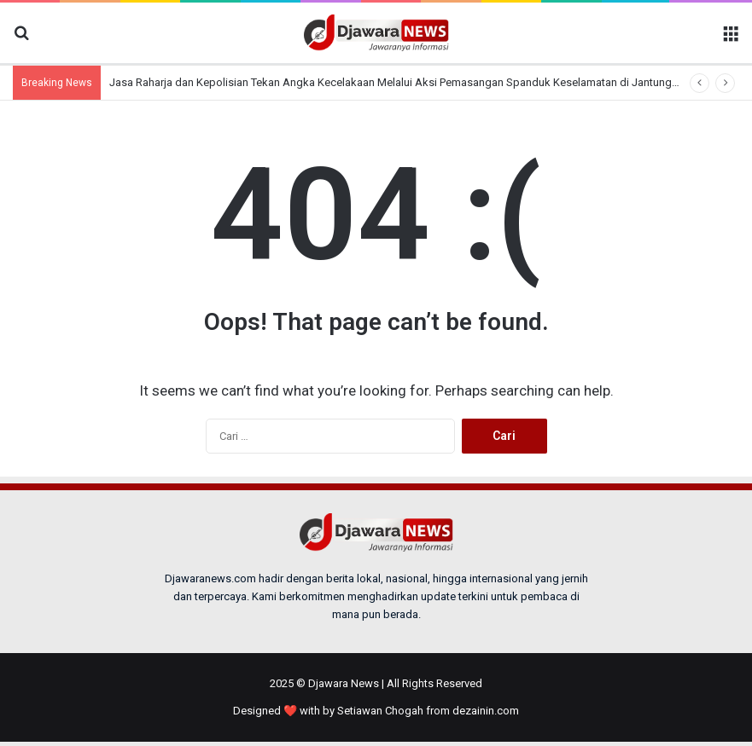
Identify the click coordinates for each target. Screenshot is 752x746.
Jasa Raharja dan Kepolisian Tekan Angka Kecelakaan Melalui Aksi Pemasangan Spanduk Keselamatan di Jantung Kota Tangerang (430, 82)
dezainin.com (485, 710)
